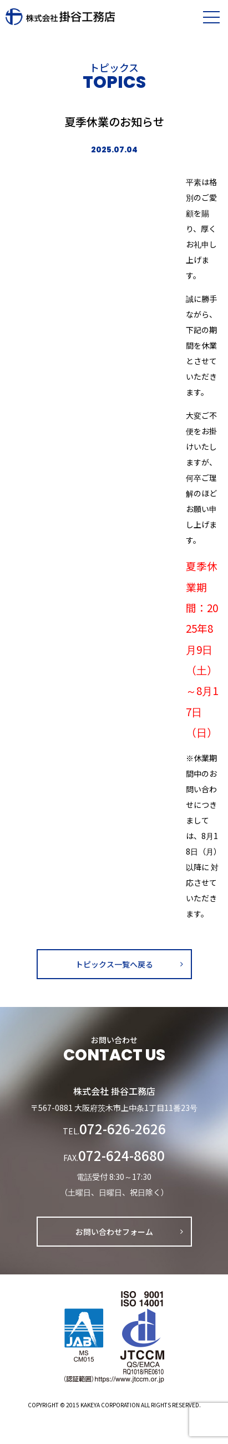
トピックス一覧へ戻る (114, 964)
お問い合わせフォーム (114, 1231)
